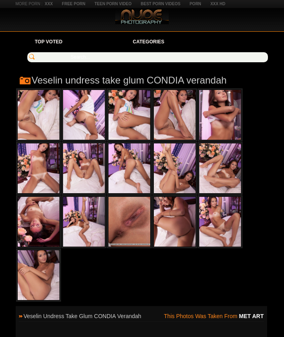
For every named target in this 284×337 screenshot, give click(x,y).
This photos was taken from (214, 316)
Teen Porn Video (112, 4)
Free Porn (73, 4)
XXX (49, 4)
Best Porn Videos (160, 4)
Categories (148, 42)
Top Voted (49, 42)
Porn (195, 4)
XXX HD (217, 4)
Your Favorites (97, 42)
